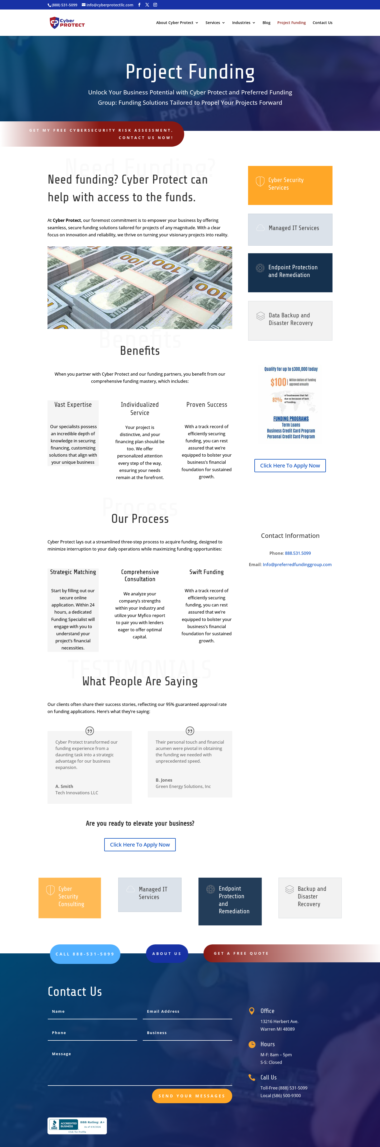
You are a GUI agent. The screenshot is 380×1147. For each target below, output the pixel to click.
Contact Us (322, 23)
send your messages (192, 1095)
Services (213, 23)
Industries (241, 23)
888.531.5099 (298, 553)
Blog (266, 23)
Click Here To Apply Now (140, 844)
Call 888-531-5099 (301, 130)
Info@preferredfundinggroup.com (297, 564)
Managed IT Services (293, 228)
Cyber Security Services (286, 183)
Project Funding (291, 23)
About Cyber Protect (174, 23)
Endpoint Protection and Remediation (293, 271)
